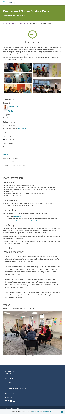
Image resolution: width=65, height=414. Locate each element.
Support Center (9, 378)
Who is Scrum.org (9, 371)
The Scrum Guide (9, 393)
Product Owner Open (32, 221)
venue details (22, 129)
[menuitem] (56, 3)
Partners (7, 376)
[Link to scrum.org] (6, 401)
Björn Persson (13, 106)
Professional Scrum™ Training (18, 23)
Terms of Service (46, 411)
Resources (8, 391)
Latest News (8, 373)
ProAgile (5, 154)
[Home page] (9, 3)
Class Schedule (9, 386)
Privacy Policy (36, 411)
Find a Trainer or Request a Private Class (16, 388)
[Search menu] (56, 3)
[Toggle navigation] (60, 2)
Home (5, 23)
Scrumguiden (18, 216)
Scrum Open (19, 221)
